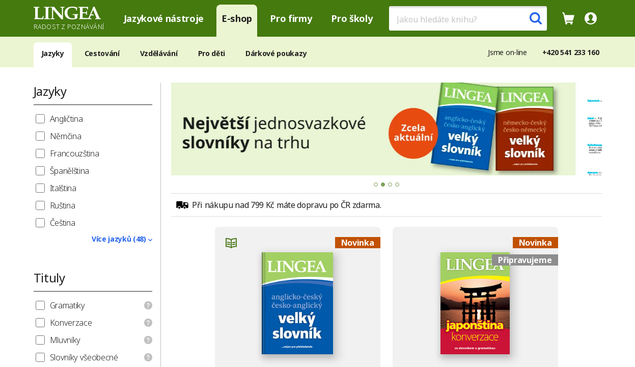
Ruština (62, 205)
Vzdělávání (159, 53)
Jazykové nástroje (164, 18)
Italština (63, 188)
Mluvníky (65, 340)
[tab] (376, 184)
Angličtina (66, 118)
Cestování (102, 53)
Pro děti (211, 53)
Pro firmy (291, 18)
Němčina (65, 136)
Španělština (69, 170)
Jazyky (52, 53)
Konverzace (71, 322)
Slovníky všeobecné (84, 357)
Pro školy (351, 18)
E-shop (237, 18)
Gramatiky (67, 305)
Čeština (62, 222)
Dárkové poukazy (276, 53)
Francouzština (74, 153)
